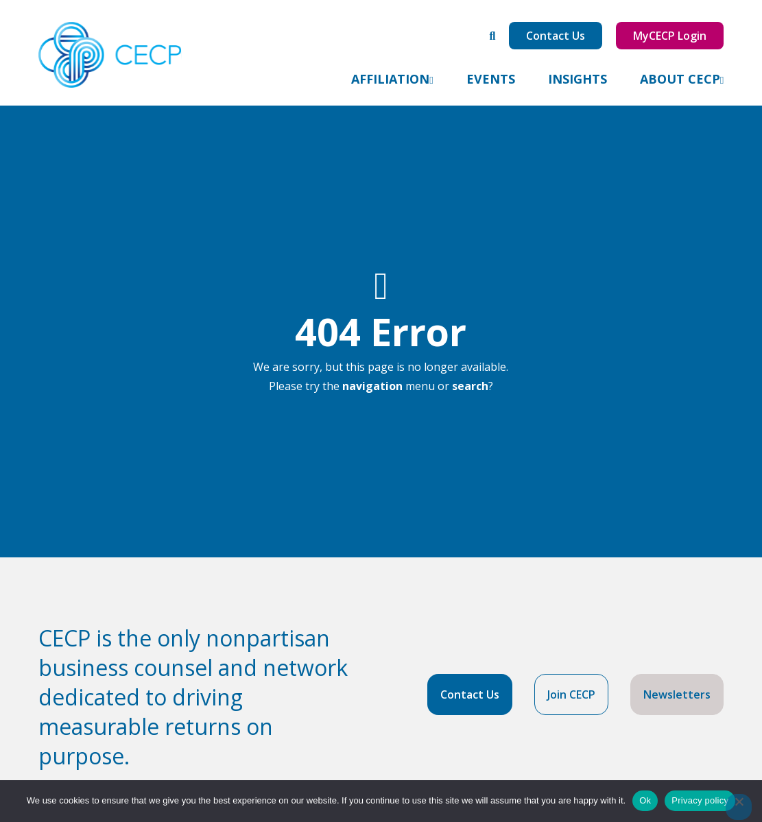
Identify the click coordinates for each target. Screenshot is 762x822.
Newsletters (677, 694)
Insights (577, 79)
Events (490, 79)
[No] (739, 807)
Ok (645, 800)
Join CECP (571, 694)
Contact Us (555, 35)
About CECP (680, 79)
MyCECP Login (669, 35)
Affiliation (390, 79)
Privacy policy (699, 800)
